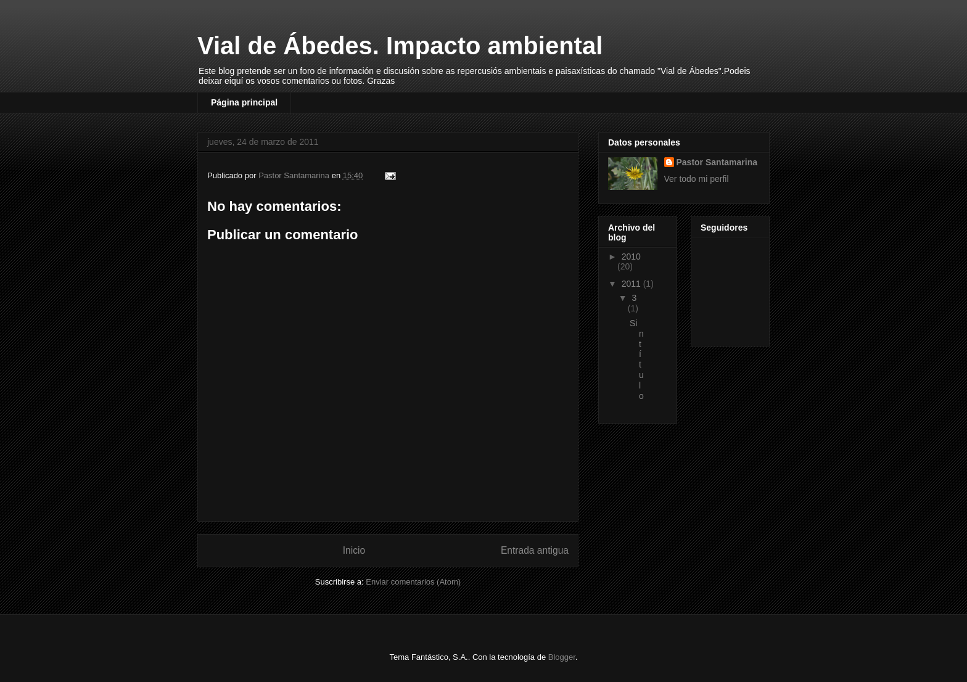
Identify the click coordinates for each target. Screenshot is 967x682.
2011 (632, 284)
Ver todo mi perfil (696, 179)
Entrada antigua (535, 550)
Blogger (561, 657)
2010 (631, 256)
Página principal (244, 102)
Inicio (354, 550)
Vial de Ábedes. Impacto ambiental (400, 45)
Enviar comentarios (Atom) (413, 581)
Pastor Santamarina (717, 162)
